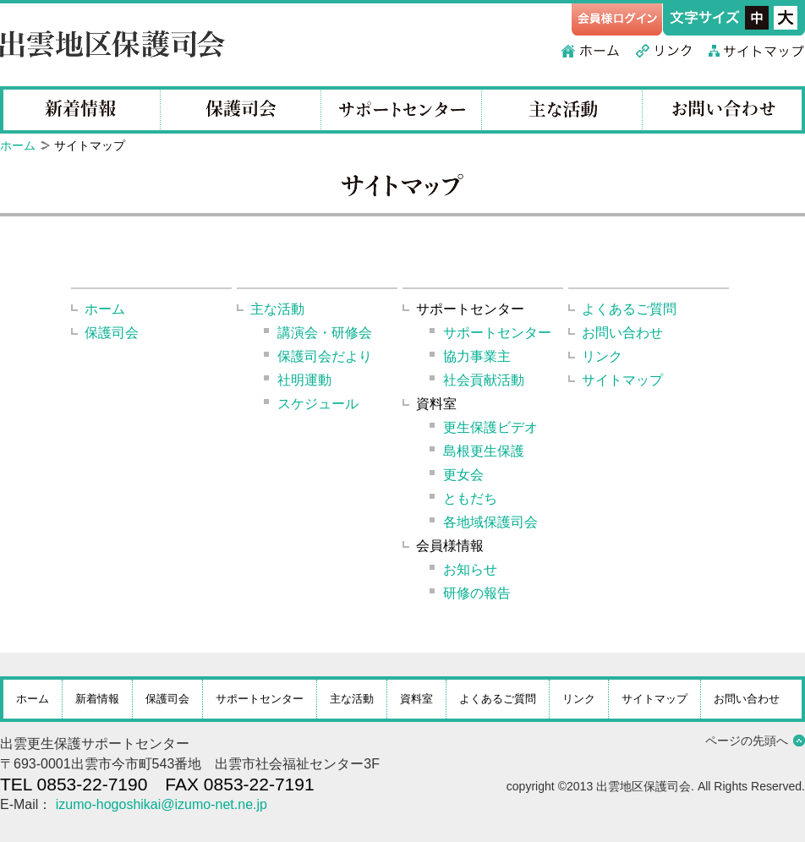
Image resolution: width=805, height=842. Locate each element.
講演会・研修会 (324, 332)
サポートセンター (401, 110)
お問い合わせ (724, 110)
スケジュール (318, 403)
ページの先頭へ (746, 740)
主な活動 (562, 110)
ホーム (590, 50)
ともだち (470, 498)
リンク (664, 50)
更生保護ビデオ (490, 427)
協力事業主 (477, 356)
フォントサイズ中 (757, 18)
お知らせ (470, 569)
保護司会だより (324, 356)
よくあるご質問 (629, 309)
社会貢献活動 (483, 380)
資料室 (416, 698)
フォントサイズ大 (785, 18)
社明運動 (304, 380)
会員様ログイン (617, 19)
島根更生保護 (483, 451)
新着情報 (80, 110)
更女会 (463, 474)
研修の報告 (477, 593)
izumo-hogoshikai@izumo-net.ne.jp (161, 804)
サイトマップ (756, 50)
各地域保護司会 (490, 522)
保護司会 (241, 110)
